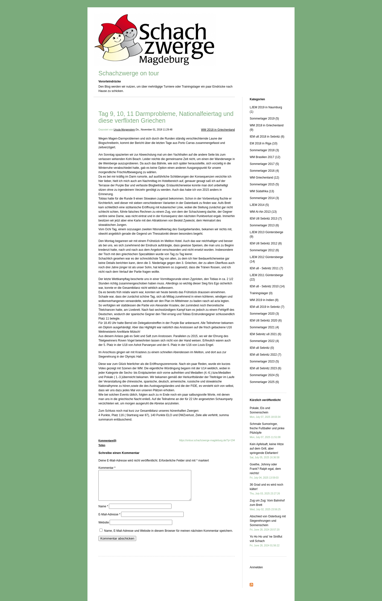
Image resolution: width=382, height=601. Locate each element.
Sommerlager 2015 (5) (264, 184)
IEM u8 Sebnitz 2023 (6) (265, 368)
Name (103, 512)
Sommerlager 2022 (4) (264, 341)
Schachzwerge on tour (128, 73)
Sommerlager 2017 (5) (264, 164)
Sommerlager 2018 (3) (264, 150)
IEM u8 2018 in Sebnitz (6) (267, 136)
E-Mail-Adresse (109, 520)
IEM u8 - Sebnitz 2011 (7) (266, 268)
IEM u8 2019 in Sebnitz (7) (267, 307)
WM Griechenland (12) (264, 177)
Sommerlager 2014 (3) (264, 198)
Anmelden (256, 567)
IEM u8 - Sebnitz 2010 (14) (267, 286)
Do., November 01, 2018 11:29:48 (154, 129)
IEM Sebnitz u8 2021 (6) (265, 334)
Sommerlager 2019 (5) (264, 118)
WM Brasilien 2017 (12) (265, 157)
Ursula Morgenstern (124, 129)
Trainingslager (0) (261, 293)
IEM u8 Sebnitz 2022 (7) (265, 354)
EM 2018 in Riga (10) (263, 143)
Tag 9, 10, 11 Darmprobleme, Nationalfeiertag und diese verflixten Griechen (166, 117)
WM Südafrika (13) (262, 191)
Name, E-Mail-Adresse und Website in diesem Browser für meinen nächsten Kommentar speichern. (168, 536)
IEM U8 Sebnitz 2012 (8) (266, 243)
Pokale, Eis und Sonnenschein (265, 412)
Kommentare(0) (107, 440)
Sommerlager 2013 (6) (264, 225)
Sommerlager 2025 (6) (264, 382)
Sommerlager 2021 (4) (264, 327)
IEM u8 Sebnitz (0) (262, 348)
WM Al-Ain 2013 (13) (263, 211)
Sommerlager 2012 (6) (264, 250)
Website (103, 528)
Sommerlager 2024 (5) (264, 375)
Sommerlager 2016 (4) (264, 170)
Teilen (101, 445)
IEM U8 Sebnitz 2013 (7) (266, 218)
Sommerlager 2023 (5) (264, 361)
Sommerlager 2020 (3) (264, 313)
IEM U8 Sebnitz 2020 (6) (266, 320)
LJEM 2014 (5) (259, 205)
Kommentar (106, 468)
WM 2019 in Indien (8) (264, 300)
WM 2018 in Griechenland (218, 129)
